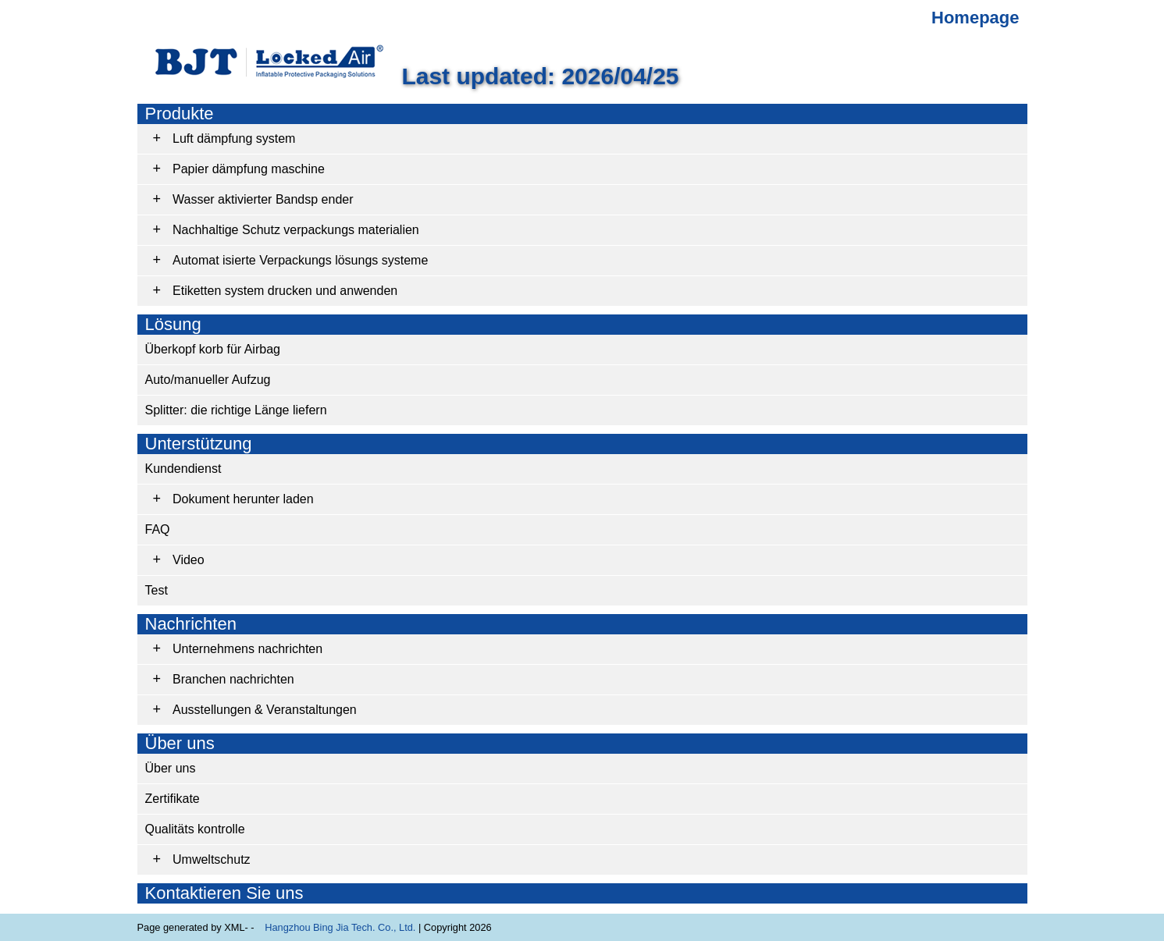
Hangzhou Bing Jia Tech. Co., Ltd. (340, 927)
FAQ (157, 529)
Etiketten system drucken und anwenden (285, 290)
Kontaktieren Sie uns (224, 893)
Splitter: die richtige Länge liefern (236, 410)
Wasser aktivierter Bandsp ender (263, 199)
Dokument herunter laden (243, 499)
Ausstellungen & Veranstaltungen (265, 709)
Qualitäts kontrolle (195, 829)
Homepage (975, 17)
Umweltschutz (212, 859)
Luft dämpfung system (234, 138)
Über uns (180, 743)
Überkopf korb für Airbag (212, 349)
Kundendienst (183, 468)
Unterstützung (198, 443)
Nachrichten (191, 624)
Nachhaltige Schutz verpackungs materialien (296, 229)
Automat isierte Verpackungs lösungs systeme (300, 260)
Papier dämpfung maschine (249, 169)
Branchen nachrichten (233, 679)
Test (156, 590)
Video (189, 559)
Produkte (179, 113)
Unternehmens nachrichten (247, 648)
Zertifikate (172, 798)
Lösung (173, 324)
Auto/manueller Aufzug (208, 379)
